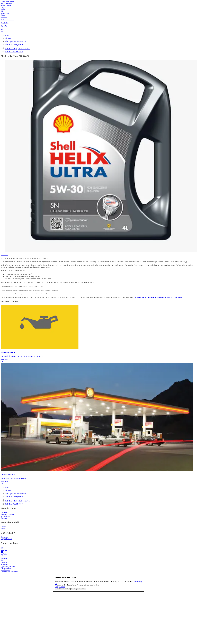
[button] (98, 17)
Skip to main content (7, 2)
